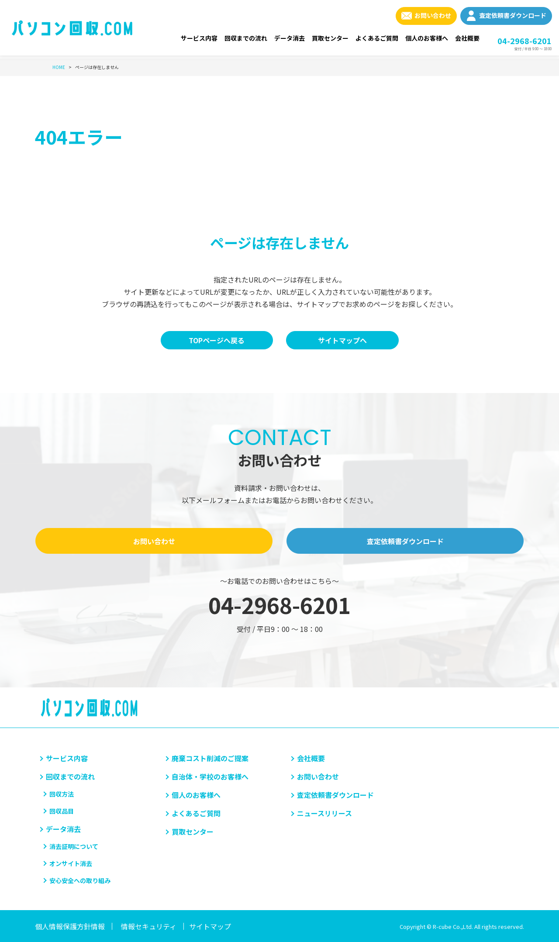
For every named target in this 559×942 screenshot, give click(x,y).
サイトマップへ (342, 340)
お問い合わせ (432, 15)
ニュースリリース (324, 813)
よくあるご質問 (376, 38)
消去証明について (73, 846)
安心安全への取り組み (79, 880)
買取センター (330, 38)
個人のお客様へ (426, 38)
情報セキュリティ (148, 926)
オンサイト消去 (70, 863)
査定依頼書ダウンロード (512, 15)
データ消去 (289, 38)
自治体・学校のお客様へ (210, 776)
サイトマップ (210, 926)
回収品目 (61, 811)
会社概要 (467, 38)
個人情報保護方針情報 (70, 926)
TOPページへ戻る (217, 340)
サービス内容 (199, 38)
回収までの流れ (245, 38)
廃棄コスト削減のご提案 (210, 758)
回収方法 (61, 794)
